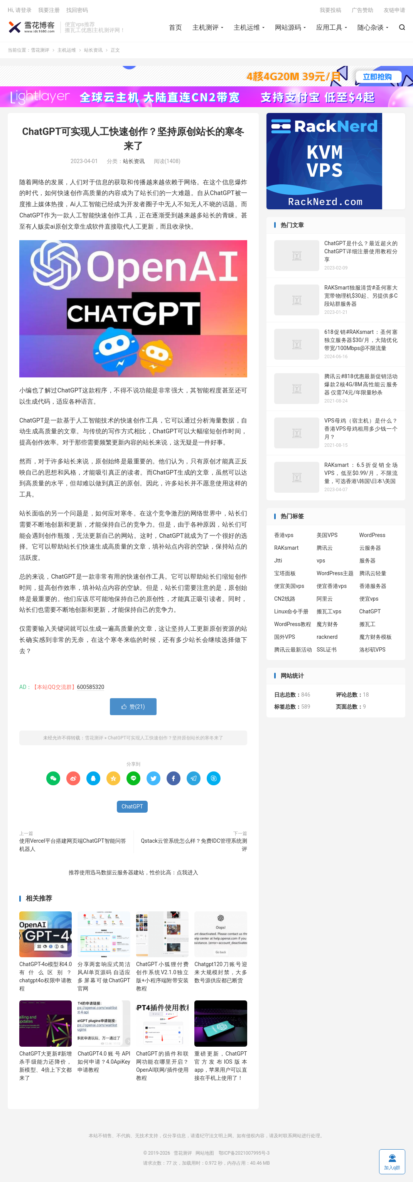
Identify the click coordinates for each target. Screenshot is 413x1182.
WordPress (372, 535)
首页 (175, 27)
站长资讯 (93, 50)
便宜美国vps (289, 586)
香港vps (283, 535)
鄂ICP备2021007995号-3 (244, 1153)
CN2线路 (284, 599)
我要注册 (49, 10)
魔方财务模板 (375, 637)
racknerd (327, 637)
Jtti (278, 560)
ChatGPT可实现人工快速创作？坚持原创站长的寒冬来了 (165, 738)
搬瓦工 (367, 624)
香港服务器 (372, 586)
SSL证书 (327, 650)
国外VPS (284, 637)
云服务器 (370, 548)
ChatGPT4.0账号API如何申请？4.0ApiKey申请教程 (104, 1062)
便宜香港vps (332, 586)
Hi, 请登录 (20, 10)
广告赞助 (362, 10)
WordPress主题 (335, 573)
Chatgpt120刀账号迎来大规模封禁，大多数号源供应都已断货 (220, 972)
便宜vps (369, 599)
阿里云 (325, 599)
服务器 (367, 560)
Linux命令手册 (291, 611)
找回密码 (77, 10)
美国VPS (327, 535)
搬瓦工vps (329, 611)
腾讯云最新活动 (293, 650)
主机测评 (205, 27)
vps (321, 560)
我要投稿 (330, 10)
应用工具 (329, 27)
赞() (133, 707)
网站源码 (288, 27)
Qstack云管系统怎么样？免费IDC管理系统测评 (194, 845)
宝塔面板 (285, 573)
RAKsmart (286, 548)
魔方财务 (327, 624)
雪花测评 (32, 27)
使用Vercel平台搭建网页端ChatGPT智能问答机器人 (72, 845)
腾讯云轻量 (372, 573)
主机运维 (247, 27)
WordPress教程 (292, 624)
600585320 (91, 687)
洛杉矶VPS (372, 650)
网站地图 (205, 1153)
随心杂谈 (370, 27)
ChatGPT (132, 806)
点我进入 (187, 872)
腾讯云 (325, 548)
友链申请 (394, 10)
